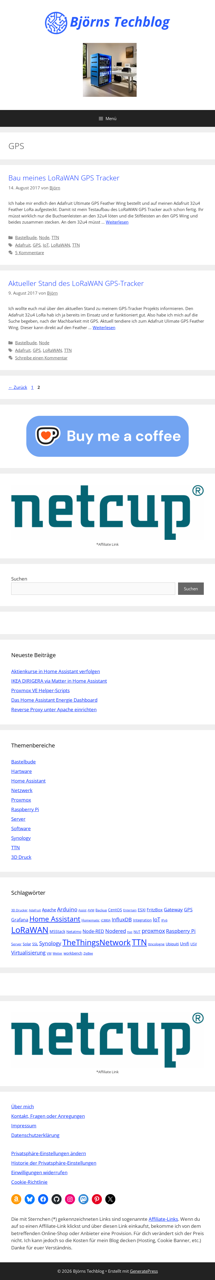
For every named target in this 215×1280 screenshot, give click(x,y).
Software (21, 828)
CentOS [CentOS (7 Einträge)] (115, 909)
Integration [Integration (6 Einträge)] (142, 920)
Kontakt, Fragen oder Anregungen (48, 1116)
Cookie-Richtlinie (29, 1182)
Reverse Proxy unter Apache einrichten (54, 709)
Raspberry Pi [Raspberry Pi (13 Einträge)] (181, 930)
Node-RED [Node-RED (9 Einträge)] (93, 931)
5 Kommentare (29, 252)
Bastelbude (26, 237)
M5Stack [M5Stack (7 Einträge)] (57, 931)
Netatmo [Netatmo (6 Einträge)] (73, 931)
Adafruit (23, 245)
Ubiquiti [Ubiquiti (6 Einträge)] (172, 943)
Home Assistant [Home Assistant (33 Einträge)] (54, 918)
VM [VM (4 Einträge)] (49, 953)
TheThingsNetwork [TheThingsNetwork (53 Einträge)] (96, 942)
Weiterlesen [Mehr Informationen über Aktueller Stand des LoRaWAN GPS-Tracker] (104, 327)
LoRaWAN (60, 245)
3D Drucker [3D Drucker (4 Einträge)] (19, 910)
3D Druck (21, 857)
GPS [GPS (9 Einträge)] (188, 910)
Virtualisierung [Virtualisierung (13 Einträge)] (28, 952)
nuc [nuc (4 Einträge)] (129, 932)
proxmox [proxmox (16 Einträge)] (153, 931)
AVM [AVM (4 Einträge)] (91, 910)
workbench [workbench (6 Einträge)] (73, 953)
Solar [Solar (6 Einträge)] (27, 943)
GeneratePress (144, 1271)
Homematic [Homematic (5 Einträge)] (90, 920)
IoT (46, 245)
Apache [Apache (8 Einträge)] (49, 909)
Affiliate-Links (163, 1219)
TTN (55, 237)
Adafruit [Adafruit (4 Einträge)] (35, 910)
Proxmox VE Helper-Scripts (40, 690)
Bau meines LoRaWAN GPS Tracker (64, 177)
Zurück (17, 387)
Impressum (23, 1125)
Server (18, 819)
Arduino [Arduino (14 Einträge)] (67, 909)
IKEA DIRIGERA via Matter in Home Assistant (59, 681)
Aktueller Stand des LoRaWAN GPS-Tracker (76, 283)
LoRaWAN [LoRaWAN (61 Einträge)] (29, 929)
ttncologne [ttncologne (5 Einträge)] (156, 944)
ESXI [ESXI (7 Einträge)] (142, 909)
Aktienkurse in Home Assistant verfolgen (55, 671)
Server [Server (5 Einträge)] (16, 944)
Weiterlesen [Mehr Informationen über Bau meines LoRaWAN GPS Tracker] (117, 222)
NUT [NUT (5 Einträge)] (137, 931)
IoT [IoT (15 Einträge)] (156, 919)
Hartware (21, 771)
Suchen (19, 578)
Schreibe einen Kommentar (41, 358)
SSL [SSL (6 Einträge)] (35, 943)
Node (44, 237)
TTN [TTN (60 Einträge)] (139, 942)
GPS (37, 245)
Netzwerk (21, 790)
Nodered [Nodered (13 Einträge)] (115, 930)
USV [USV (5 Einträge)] (193, 944)
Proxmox (21, 800)
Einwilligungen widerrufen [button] (39, 1172)
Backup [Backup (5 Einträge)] (101, 910)
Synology (21, 838)
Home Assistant (28, 780)
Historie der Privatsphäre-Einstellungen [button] (53, 1163)
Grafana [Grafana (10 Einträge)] (19, 919)
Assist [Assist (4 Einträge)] (82, 910)
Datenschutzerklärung (35, 1135)
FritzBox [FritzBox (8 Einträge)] (155, 909)
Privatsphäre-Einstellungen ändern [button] (48, 1153)
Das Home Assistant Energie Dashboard (54, 700)
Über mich (22, 1106)
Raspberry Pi (25, 809)
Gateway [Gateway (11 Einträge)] (173, 909)
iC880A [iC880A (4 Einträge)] (106, 920)
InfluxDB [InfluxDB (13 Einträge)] (122, 919)
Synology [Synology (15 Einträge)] (50, 943)
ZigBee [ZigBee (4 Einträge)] (88, 953)
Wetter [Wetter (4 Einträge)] (57, 953)
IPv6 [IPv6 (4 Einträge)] (164, 920)
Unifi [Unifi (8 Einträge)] (184, 943)
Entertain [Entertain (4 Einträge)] (130, 910)
